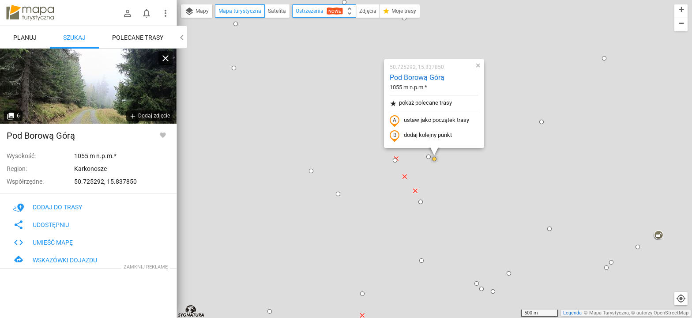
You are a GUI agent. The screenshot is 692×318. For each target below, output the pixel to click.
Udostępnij (41, 225)
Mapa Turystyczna (609, 313)
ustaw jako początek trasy (429, 120)
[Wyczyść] (165, 58)
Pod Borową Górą (417, 77)
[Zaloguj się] (127, 13)
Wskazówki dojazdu (55, 260)
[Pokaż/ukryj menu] (165, 13)
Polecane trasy (137, 37)
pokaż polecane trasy (421, 103)
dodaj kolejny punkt (421, 135)
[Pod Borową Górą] (88, 86)
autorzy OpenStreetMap (662, 313)
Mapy (196, 11)
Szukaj (74, 37)
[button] (344, 2)
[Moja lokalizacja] (681, 298)
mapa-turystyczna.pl (30, 13)
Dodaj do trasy (47, 207)
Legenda (572, 313)
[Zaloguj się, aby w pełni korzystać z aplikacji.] (163, 134)
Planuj (25, 37)
